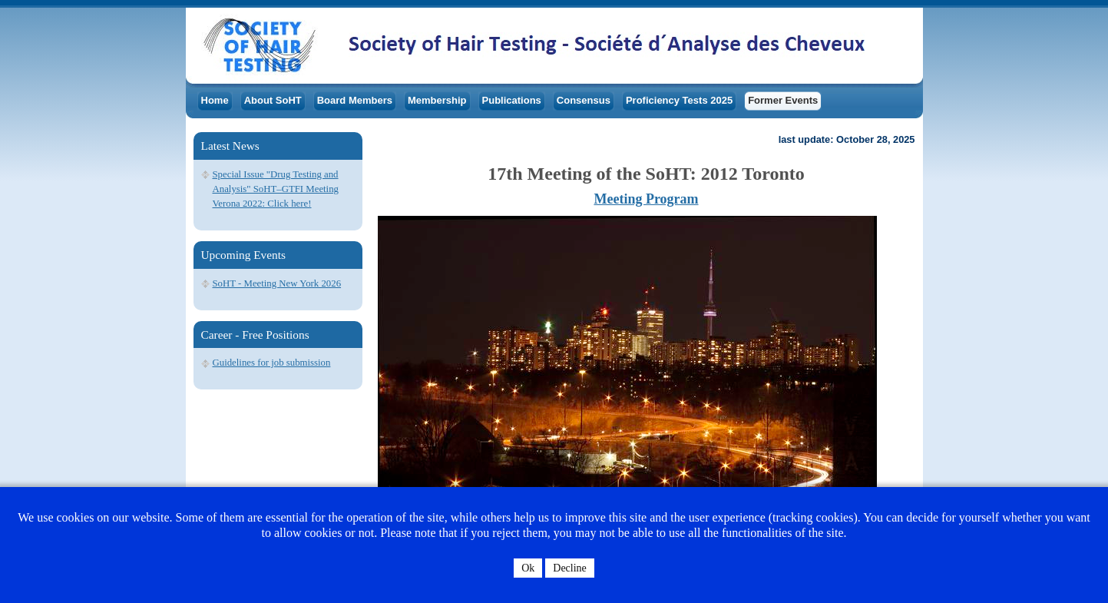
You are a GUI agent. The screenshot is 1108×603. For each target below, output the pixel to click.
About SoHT (273, 100)
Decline (570, 568)
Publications (511, 100)
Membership (437, 100)
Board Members (354, 100)
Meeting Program (646, 199)
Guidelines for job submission (272, 362)
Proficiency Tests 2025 (679, 100)
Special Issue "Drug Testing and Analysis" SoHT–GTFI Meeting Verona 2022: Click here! (276, 189)
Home (215, 100)
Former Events (783, 100)
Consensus (583, 100)
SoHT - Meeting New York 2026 (277, 283)
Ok (527, 568)
